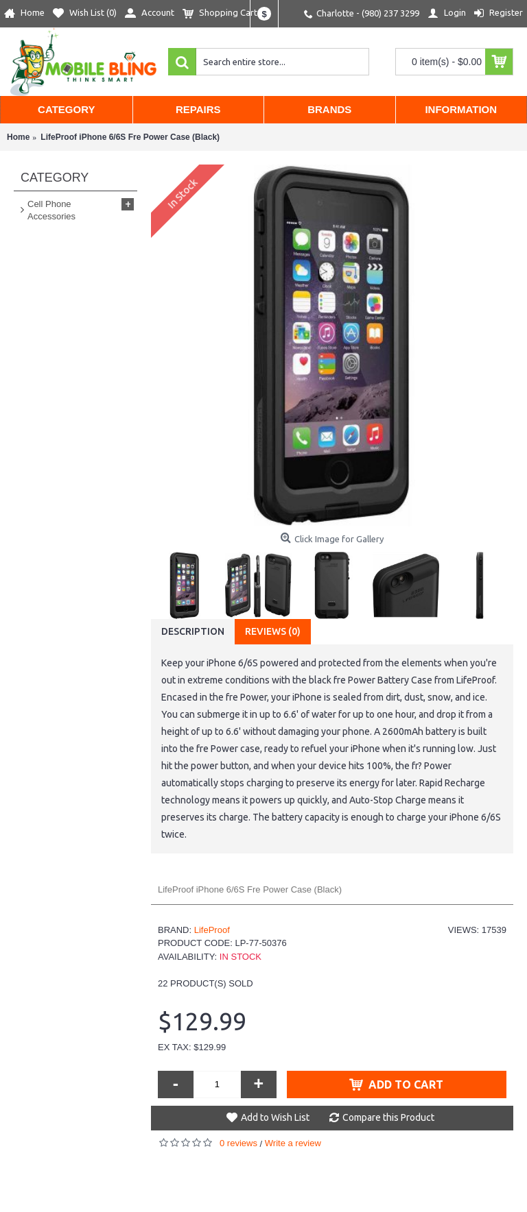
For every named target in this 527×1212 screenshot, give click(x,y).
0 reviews (238, 1143)
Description (192, 631)
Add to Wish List (275, 1117)
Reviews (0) (273, 631)
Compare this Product (388, 1117)
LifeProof (212, 930)
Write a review (293, 1143)
